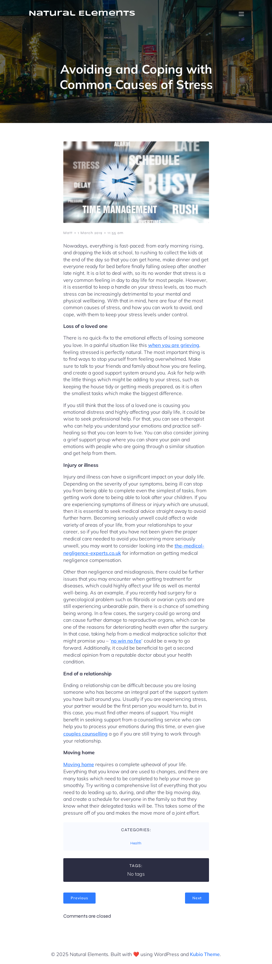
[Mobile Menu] (241, 14)
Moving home (78, 764)
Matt (68, 233)
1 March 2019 (90, 233)
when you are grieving (173, 345)
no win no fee (126, 641)
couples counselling (85, 734)
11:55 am (116, 233)
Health (135, 843)
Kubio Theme (205, 954)
